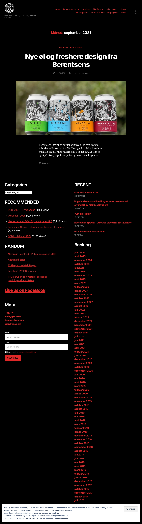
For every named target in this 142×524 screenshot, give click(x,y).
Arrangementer (70, 9)
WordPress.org (13, 324)
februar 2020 (81, 389)
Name (7, 332)
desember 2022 (83, 294)
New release (76, 48)
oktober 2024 (82, 264)
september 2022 (83, 302)
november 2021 (83, 325)
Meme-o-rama (97, 12)
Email (7, 342)
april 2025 (80, 256)
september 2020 (83, 370)
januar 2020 (81, 393)
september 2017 (83, 492)
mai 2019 (79, 416)
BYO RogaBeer (82, 12)
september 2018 (83, 447)
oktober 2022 (81, 298)
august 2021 (81, 332)
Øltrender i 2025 (17, 215)
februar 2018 (81, 473)
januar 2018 (81, 477)
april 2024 (80, 271)
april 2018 (79, 466)
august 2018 (81, 451)
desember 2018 (83, 435)
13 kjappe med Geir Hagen (22, 265)
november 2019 (83, 401)
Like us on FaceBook (25, 290)
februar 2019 (81, 428)
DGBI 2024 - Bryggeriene (21, 210)
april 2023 (80, 279)
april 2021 (79, 347)
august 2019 (81, 409)
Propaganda (112, 12)
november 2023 (83, 275)
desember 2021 (83, 321)
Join (108, 9)
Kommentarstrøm (14, 320)
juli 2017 (79, 500)
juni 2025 (79, 252)
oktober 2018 (81, 443)
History (123, 9)
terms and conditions (27, 352)
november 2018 (83, 439)
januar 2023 (81, 290)
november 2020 (83, 363)
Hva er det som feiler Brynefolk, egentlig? (30, 221)
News (57, 9)
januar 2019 (81, 431)
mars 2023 (80, 283)
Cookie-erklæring (61, 518)
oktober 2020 (82, 367)
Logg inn (9, 312)
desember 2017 (83, 481)
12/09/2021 (61, 73)
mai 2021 (79, 344)
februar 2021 (81, 351)
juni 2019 (79, 412)
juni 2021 (79, 340)
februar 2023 (81, 286)
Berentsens (46, 163)
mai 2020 (79, 378)
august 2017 (81, 496)
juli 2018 (79, 454)
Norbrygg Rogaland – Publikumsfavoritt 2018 (32, 254)
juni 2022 (79, 309)
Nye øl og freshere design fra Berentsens (71, 60)
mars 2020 (80, 386)
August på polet (16, 259)
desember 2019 (83, 397)
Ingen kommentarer (80, 73)
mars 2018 (80, 470)
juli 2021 (79, 336)
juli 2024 (79, 267)
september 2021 (83, 328)
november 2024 (83, 260)
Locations (86, 9)
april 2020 (80, 382)
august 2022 (81, 306)
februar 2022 (81, 317)
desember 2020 (83, 359)
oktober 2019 (81, 405)
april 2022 (80, 313)
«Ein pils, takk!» (83, 213)
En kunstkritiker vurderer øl (89, 231)
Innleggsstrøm (13, 316)
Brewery (63, 48)
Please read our (20, 352)
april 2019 (79, 420)
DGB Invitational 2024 (19, 236)
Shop (114, 9)
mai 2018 (79, 462)
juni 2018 (79, 458)
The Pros (97, 9)
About (123, 12)
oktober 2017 (81, 489)
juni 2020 (79, 374)
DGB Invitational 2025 (86, 192)
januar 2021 (80, 355)
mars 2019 (80, 424)
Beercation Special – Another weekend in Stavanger (36, 227)
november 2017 (83, 485)
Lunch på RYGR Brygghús (22, 271)
